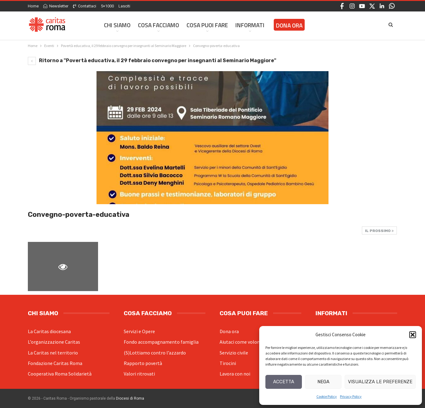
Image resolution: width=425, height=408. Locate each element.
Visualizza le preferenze (380, 381)
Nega (323, 381)
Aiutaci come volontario (245, 342)
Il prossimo (379, 231)
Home (33, 6)
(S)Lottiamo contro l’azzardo (155, 353)
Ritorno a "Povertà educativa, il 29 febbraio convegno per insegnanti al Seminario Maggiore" (152, 60)
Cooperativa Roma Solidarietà (60, 374)
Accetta (283, 381)
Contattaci (84, 6)
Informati (249, 24)
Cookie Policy (326, 396)
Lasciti (124, 6)
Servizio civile (234, 353)
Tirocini (228, 363)
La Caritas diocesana (49, 331)
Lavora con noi (235, 374)
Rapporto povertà (143, 363)
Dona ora (229, 331)
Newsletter (55, 6)
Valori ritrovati (139, 374)
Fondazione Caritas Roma (55, 363)
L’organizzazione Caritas (54, 342)
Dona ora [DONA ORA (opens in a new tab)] (289, 25)
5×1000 (107, 6)
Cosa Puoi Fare (207, 24)
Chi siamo (117, 24)
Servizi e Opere (139, 331)
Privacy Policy (351, 396)
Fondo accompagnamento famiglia (161, 342)
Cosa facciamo (158, 24)
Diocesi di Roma (130, 398)
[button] (413, 335)
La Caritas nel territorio (53, 353)
